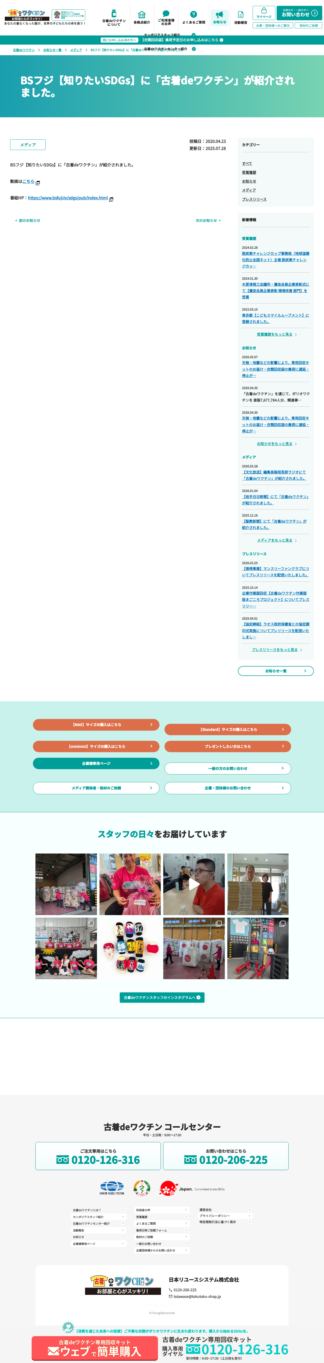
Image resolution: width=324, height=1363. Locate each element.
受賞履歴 (249, 172)
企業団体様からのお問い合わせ (162, 1249)
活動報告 (99, 1230)
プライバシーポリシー (225, 1216)
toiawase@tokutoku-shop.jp (194, 1296)
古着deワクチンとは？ (99, 1210)
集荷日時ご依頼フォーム (162, 1230)
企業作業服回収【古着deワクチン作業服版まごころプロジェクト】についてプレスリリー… (275, 599)
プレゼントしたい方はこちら (228, 767)
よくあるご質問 (162, 1223)
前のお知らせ (24, 220)
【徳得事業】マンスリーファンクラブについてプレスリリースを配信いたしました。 (275, 571)
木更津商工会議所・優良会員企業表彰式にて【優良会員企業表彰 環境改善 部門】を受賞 (275, 290)
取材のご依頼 (162, 1236)
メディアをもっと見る (274, 540)
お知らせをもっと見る (274, 443)
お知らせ (249, 181)
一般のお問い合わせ (162, 1243)
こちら (28, 181)
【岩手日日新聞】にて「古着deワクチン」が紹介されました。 (275, 499)
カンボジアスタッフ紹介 (173, 35)
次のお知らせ (211, 220)
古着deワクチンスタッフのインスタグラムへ (162, 1032)
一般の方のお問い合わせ (228, 798)
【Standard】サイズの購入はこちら (228, 737)
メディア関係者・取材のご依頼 (96, 828)
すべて (247, 163)
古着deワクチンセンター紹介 (173, 49)
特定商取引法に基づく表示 (225, 1222)
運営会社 (225, 1209)
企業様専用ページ (96, 797)
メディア (76, 50)
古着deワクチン (24, 50)
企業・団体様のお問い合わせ (228, 828)
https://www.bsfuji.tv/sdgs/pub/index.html (68, 198)
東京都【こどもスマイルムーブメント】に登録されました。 (275, 318)
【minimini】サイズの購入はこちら (96, 767)
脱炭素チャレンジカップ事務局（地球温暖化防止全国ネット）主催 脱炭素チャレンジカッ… (275, 260)
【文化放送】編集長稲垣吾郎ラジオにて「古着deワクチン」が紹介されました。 (274, 475)
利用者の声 (162, 1210)
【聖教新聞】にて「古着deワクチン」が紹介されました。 (274, 524)
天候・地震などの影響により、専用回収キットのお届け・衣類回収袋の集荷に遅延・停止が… (275, 369)
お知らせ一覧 (52, 50)
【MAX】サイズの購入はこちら (96, 737)
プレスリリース (254, 199)
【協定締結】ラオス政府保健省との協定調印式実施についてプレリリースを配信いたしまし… (275, 630)
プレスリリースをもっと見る (275, 649)
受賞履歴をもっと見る (274, 334)
